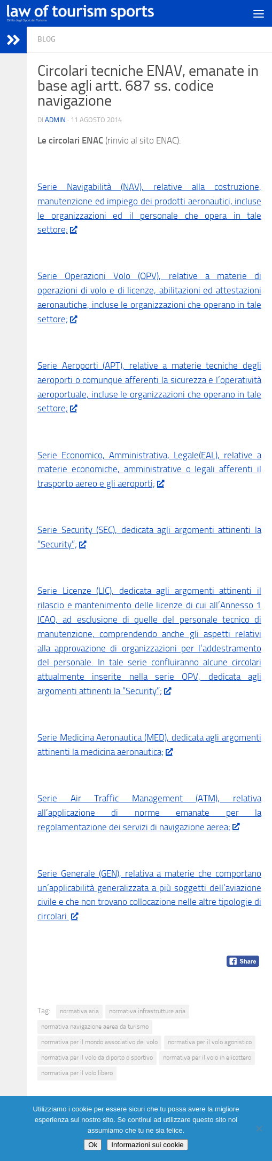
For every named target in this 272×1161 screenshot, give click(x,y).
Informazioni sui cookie (147, 1145)
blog (46, 39)
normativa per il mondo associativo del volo (99, 1042)
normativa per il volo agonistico (210, 1042)
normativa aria (79, 1011)
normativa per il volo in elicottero (207, 1057)
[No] (258, 1128)
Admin (55, 120)
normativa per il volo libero (77, 1073)
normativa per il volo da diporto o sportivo (97, 1057)
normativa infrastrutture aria (147, 1011)
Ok (92, 1145)
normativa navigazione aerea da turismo (95, 1026)
